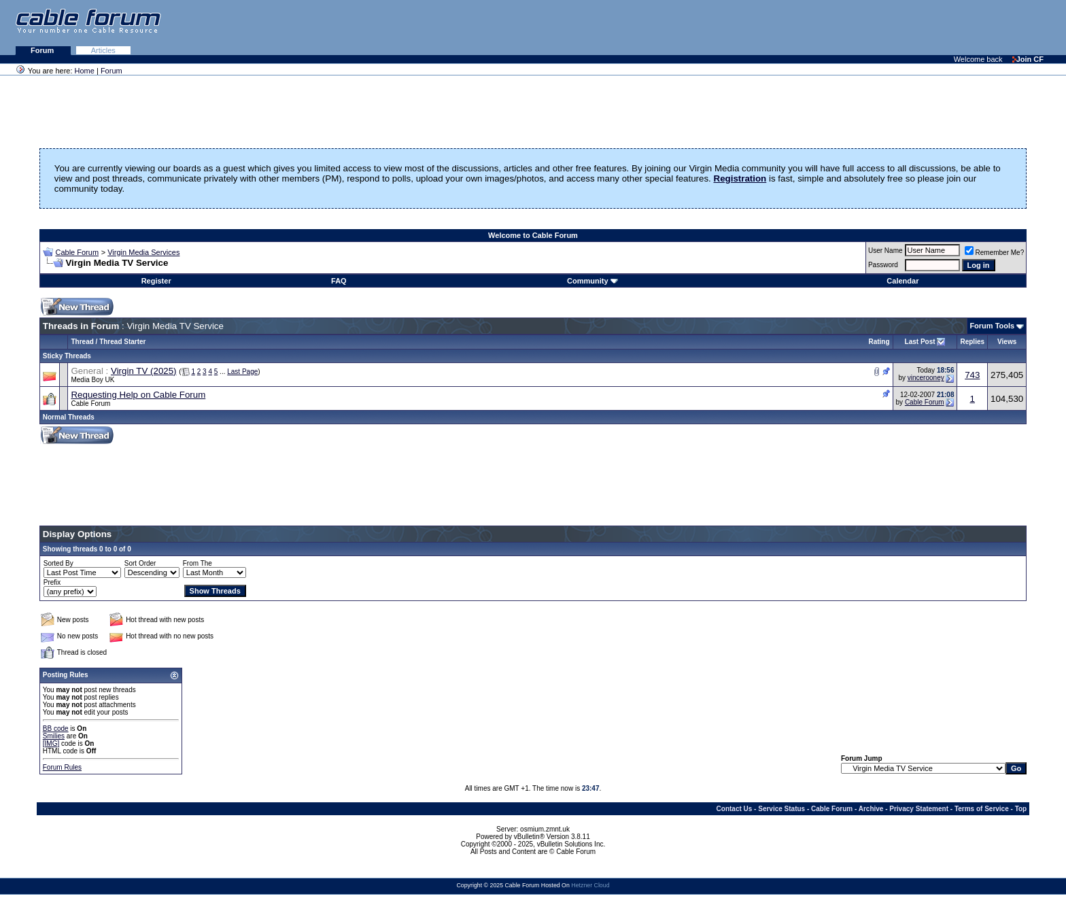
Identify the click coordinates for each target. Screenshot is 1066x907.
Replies (972, 341)
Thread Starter (122, 341)
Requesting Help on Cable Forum (138, 395)
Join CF (1028, 59)
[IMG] (51, 743)
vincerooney (926, 377)
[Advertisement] (900, 27)
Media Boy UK (92, 379)
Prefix (52, 582)
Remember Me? (995, 252)
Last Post (920, 341)
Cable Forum (77, 252)
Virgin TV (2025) (144, 371)
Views (1006, 341)
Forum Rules (62, 767)
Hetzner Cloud (590, 885)
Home (84, 71)
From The (197, 563)
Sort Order (140, 563)
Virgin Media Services (143, 252)
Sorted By (58, 563)
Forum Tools (991, 326)
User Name (885, 250)
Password (883, 265)
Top (1021, 808)
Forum (43, 50)
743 (972, 375)
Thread (82, 341)
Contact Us (735, 808)
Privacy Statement (918, 808)
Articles (103, 50)
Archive (871, 808)
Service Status (781, 808)
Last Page (242, 371)
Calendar (902, 281)
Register (156, 281)
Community (592, 281)
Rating (878, 341)
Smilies (54, 736)
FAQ (339, 281)
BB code (56, 728)
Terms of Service (982, 808)
